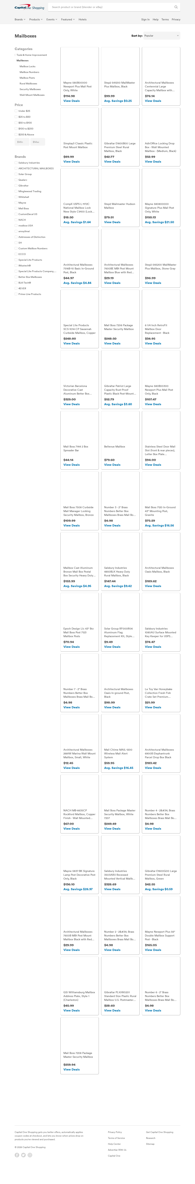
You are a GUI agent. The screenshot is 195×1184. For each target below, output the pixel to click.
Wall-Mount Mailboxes (32, 95)
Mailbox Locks (27, 66)
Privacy (176, 19)
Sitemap (150, 1160)
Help (155, 19)
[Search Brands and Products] (176, 7)
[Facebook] (17, 1172)
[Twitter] (23, 1172)
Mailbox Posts (27, 77)
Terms (165, 19)
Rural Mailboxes (28, 83)
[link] (29, 7)
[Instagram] (30, 1172)
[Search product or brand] (114, 7)
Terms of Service (116, 1155)
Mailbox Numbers (29, 72)
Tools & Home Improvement (31, 55)
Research (150, 1155)
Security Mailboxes (30, 89)
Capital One (114, 1172)
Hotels (82, 19)
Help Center (114, 1160)
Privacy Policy (115, 1149)
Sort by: (137, 35)
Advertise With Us (117, 1166)
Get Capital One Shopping (159, 1149)
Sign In (145, 19)
